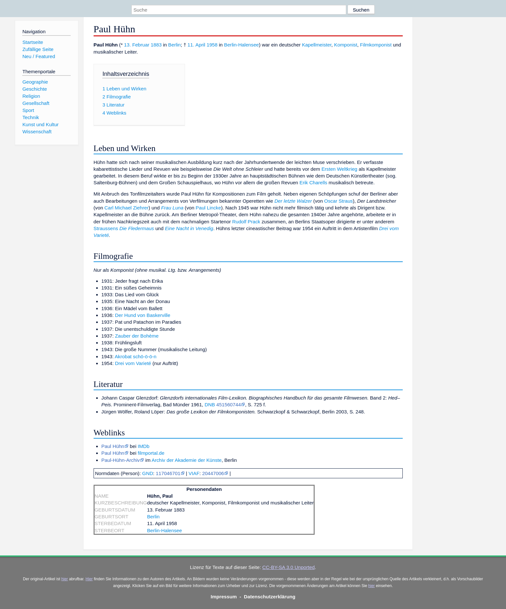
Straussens (106, 228)
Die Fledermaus (136, 228)
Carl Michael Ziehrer (127, 207)
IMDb (143, 446)
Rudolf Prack (246, 221)
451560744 (228, 404)
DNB (210, 404)
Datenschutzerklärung (270, 596)
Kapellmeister (316, 44)
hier (64, 579)
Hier (89, 579)
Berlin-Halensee (241, 44)
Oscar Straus (338, 201)
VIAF (193, 473)
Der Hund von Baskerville (142, 315)
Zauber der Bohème (136, 336)
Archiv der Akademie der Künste (187, 460)
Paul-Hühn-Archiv (120, 460)
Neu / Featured (38, 56)
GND (147, 473)
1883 (156, 44)
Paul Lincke (208, 207)
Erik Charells (313, 182)
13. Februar (136, 44)
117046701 (168, 473)
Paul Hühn (112, 446)
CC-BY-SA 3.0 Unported (288, 567)
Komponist (345, 44)
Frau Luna (172, 207)
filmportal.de (151, 453)
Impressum (224, 596)
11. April (196, 44)
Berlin (174, 44)
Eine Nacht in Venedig (189, 228)
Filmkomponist (376, 44)
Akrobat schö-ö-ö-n (135, 356)
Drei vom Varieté (133, 363)
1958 (212, 44)
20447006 (213, 473)
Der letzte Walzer (293, 201)
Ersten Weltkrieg (339, 169)
